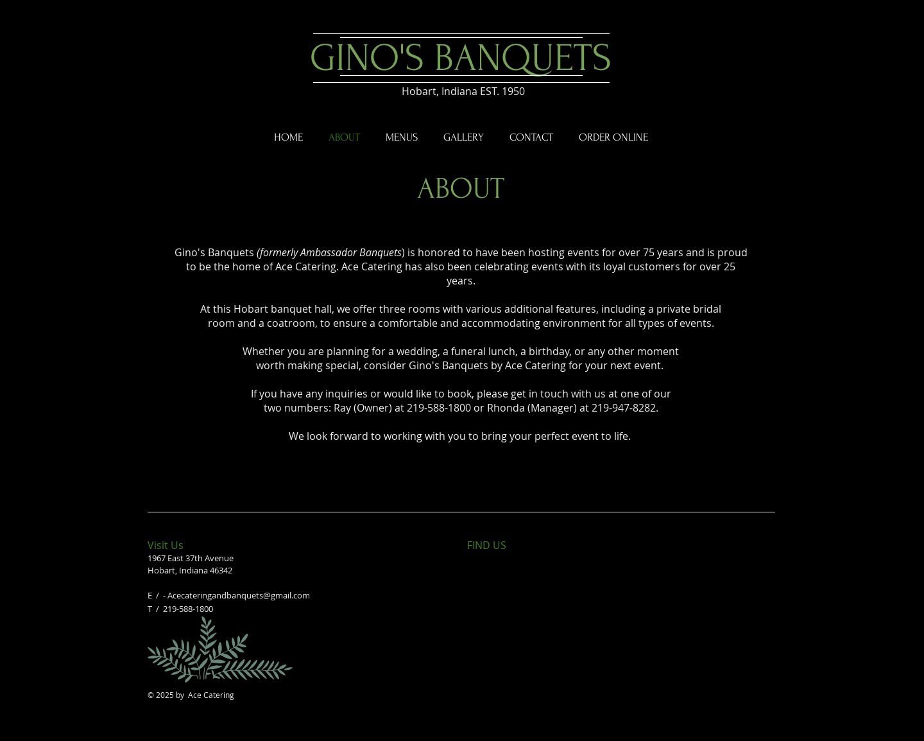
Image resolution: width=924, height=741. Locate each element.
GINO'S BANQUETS (461, 58)
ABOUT (460, 188)
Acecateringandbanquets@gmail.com (238, 595)
